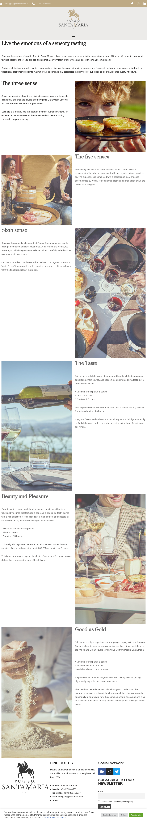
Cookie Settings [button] (109, 815)
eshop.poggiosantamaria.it (72, 800)
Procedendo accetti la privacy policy (115, 801)
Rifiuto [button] (124, 815)
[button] (73, 35)
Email (100, 791)
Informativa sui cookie (55, 817)
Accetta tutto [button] (136, 815)
